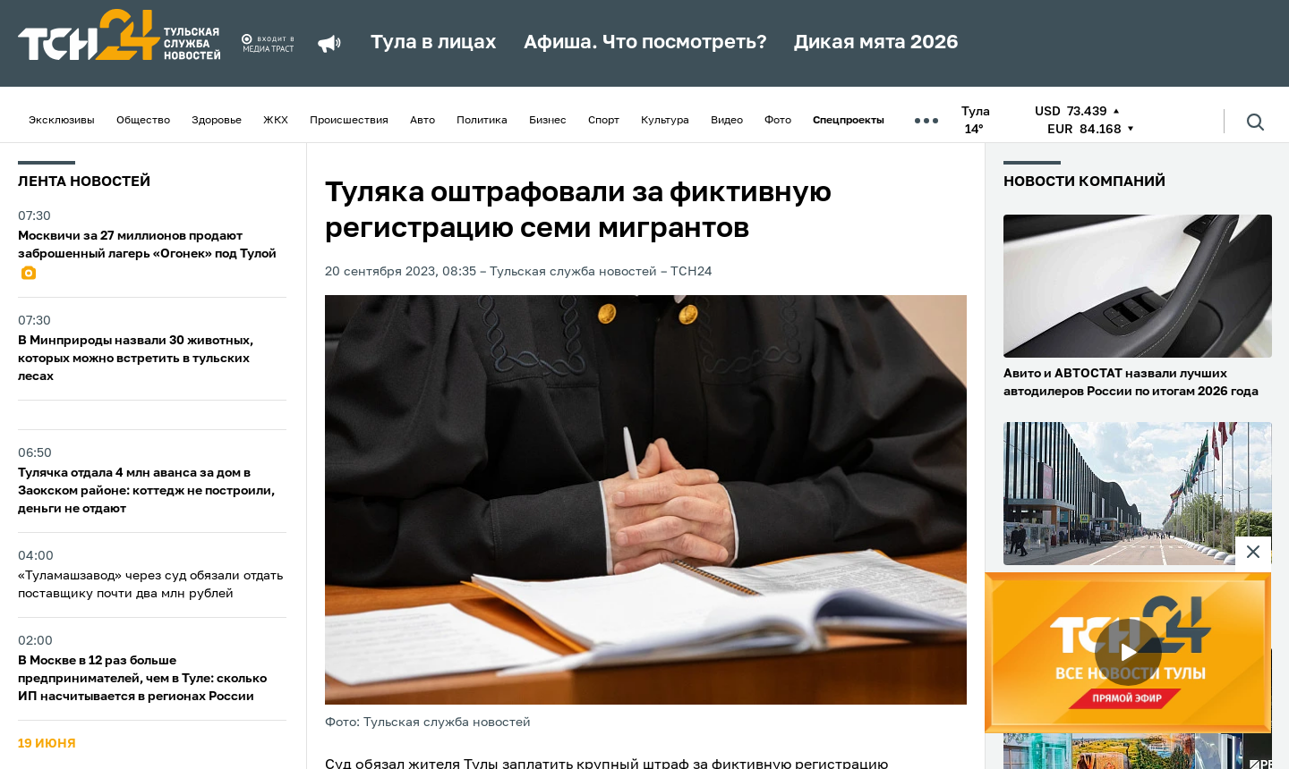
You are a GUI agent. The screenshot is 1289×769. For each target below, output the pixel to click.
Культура (665, 120)
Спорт (603, 120)
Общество (143, 120)
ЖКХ (275, 120)
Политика (482, 120)
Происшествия (349, 120)
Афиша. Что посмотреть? (645, 43)
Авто (422, 120)
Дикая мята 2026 (876, 43)
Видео (727, 120)
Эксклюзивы (62, 120)
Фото (777, 120)
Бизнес (548, 120)
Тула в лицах (434, 43)
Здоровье (217, 120)
